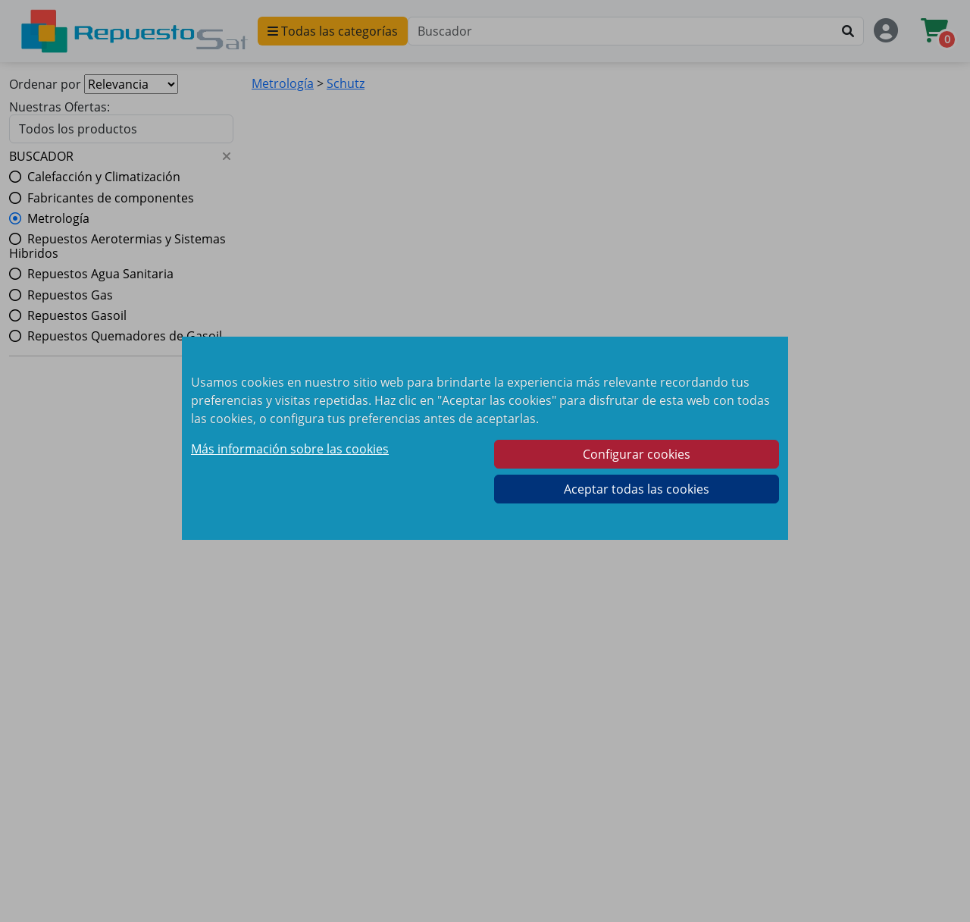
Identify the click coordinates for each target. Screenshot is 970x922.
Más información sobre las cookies (290, 449)
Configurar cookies (636, 454)
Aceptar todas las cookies (636, 489)
